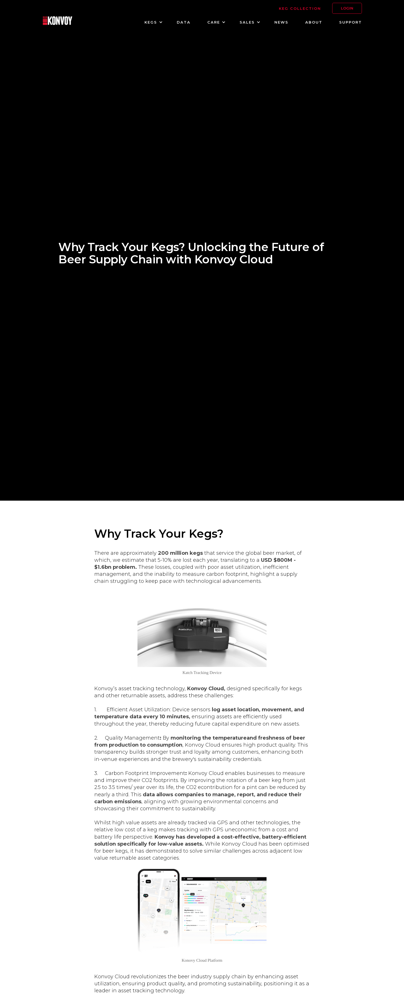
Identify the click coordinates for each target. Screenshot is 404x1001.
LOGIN (347, 8)
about (313, 22)
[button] (152, 22)
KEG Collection (300, 8)
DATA (183, 22)
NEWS (281, 22)
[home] (57, 21)
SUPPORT (350, 22)
